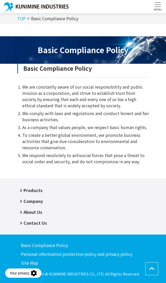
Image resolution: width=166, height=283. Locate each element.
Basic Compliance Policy (44, 245)
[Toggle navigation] (157, 6)
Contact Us (35, 223)
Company (33, 201)
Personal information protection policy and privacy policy (76, 254)
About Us (33, 212)
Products (33, 190)
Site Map (29, 263)
